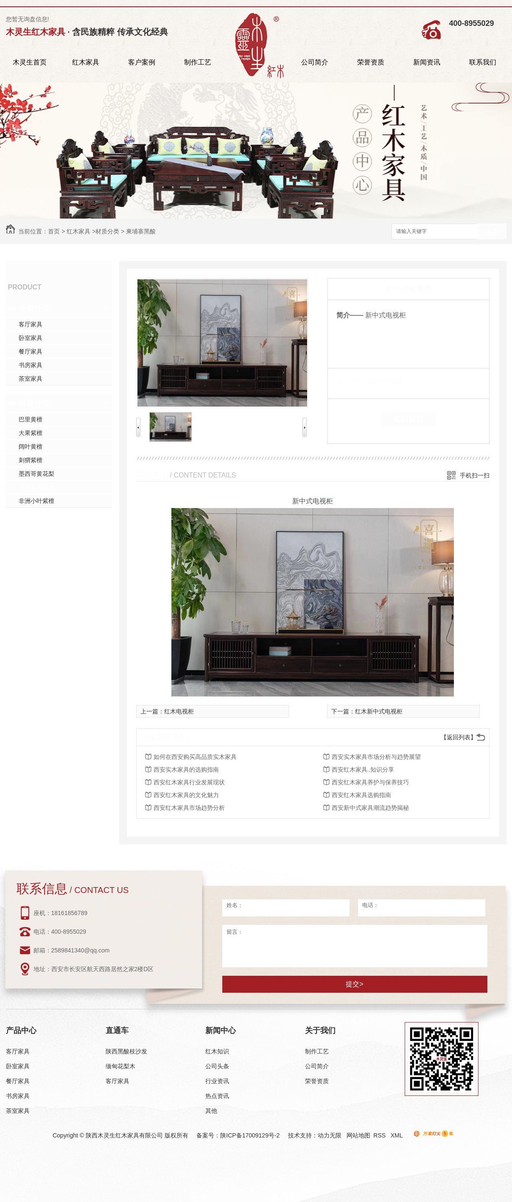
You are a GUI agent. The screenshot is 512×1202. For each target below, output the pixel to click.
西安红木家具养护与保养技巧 (370, 782)
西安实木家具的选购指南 (186, 769)
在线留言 (408, 419)
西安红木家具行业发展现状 (189, 782)
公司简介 (314, 62)
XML (397, 1135)
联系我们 (482, 62)
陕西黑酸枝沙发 (126, 1051)
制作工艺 (197, 62)
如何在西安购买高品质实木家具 (195, 756)
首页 (54, 231)
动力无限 (329, 1135)
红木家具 (85, 62)
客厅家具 (30, 324)
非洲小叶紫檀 (36, 500)
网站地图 (358, 1135)
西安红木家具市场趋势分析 (189, 807)
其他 (211, 1110)
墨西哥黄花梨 (36, 473)
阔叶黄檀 (30, 446)
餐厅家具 (30, 351)
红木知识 (217, 1051)
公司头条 (217, 1066)
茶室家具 (30, 378)
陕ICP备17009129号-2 (250, 1135)
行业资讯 (217, 1081)
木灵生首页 (30, 62)
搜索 (491, 232)
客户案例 (141, 62)
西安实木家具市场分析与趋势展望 (376, 756)
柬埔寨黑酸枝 (36, 487)
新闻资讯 (426, 62)
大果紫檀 (30, 433)
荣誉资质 (370, 62)
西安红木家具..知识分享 (363, 769)
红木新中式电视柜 (379, 711)
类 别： (351, 381)
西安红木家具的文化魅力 (186, 795)
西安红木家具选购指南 (361, 795)
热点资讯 (217, 1095)
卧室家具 (30, 337)
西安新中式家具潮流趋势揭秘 (370, 807)
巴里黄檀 (30, 419)
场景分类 (34, 308)
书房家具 (30, 365)
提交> (354, 984)
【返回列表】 (458, 737)
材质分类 (107, 231)
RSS (380, 1135)
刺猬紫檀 (30, 460)
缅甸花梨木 (120, 1066)
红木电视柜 (179, 711)
